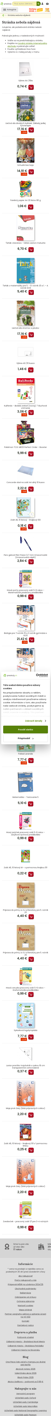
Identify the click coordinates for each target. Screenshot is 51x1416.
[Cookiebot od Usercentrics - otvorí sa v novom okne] (36, 675)
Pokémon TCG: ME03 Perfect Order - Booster (25, 447)
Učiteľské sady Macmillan (25, 1406)
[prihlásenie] (42, 4)
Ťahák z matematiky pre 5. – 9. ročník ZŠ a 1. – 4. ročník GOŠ (25, 287)
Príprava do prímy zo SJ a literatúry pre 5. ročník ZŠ (25, 911)
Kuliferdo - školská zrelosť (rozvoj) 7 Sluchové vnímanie (25, 407)
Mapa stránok (25, 1309)
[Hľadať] (39, 3)
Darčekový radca (25, 1325)
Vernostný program (25, 1393)
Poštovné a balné (25, 1337)
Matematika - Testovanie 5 (25, 797)
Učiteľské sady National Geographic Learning (25, 1410)
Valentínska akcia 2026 (25, 1373)
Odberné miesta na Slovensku (25, 1350)
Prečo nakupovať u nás (25, 1280)
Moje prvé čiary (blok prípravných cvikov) (25, 1108)
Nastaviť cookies (25, 1305)
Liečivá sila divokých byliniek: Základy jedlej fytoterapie (26, 124)
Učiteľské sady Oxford (25, 1398)
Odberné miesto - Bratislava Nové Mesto (25, 1341)
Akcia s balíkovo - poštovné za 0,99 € (25, 1381)
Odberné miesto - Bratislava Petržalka (26, 1345)
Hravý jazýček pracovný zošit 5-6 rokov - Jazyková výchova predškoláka (25, 833)
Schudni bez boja (25, 165)
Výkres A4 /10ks (25, 80)
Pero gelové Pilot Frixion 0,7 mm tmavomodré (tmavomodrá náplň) (25, 556)
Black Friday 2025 (26, 1377)
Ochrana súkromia (25, 1301)
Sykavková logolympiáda (25, 1030)
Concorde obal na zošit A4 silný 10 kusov (26, 482)
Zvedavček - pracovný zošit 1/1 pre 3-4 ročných (25, 1221)
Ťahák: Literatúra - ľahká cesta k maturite (25, 243)
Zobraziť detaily (33, 720)
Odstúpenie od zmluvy (25, 1297)
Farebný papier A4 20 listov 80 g (25, 200)
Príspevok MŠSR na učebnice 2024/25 (25, 1284)
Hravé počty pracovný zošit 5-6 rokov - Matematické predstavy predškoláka (25, 591)
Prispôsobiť (25, 738)
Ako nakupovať (25, 1276)
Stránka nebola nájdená (19, 15)
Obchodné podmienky (25, 1288)
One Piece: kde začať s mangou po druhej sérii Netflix (25, 1363)
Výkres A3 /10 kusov (25, 363)
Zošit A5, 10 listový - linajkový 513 (25, 520)
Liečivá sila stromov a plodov (25, 328)
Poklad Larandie (25, 754)
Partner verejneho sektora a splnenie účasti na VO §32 (25, 1315)
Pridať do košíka (31, 87)
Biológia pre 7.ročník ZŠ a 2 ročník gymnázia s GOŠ (25, 634)
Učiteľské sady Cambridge (25, 1402)
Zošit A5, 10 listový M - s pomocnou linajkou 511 (25, 867)
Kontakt (25, 1321)
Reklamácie (25, 1293)
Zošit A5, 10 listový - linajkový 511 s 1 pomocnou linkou (25, 1144)
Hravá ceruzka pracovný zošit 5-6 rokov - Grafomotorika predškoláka (25, 989)
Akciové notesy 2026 (25, 1369)
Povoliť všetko (25, 729)
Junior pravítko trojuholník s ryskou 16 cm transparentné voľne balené (25, 1066)
